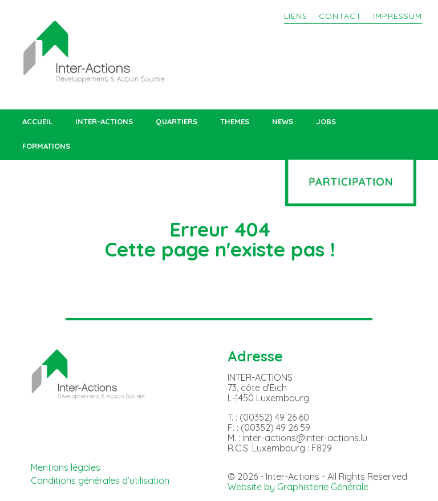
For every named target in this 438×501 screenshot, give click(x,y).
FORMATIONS (46, 146)
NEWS (282, 121)
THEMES (234, 121)
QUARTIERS (176, 121)
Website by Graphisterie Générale (298, 487)
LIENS (295, 16)
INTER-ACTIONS (104, 121)
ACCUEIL (37, 121)
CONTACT (340, 16)
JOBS (326, 121)
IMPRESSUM (397, 16)
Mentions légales (65, 467)
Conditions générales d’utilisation (100, 480)
